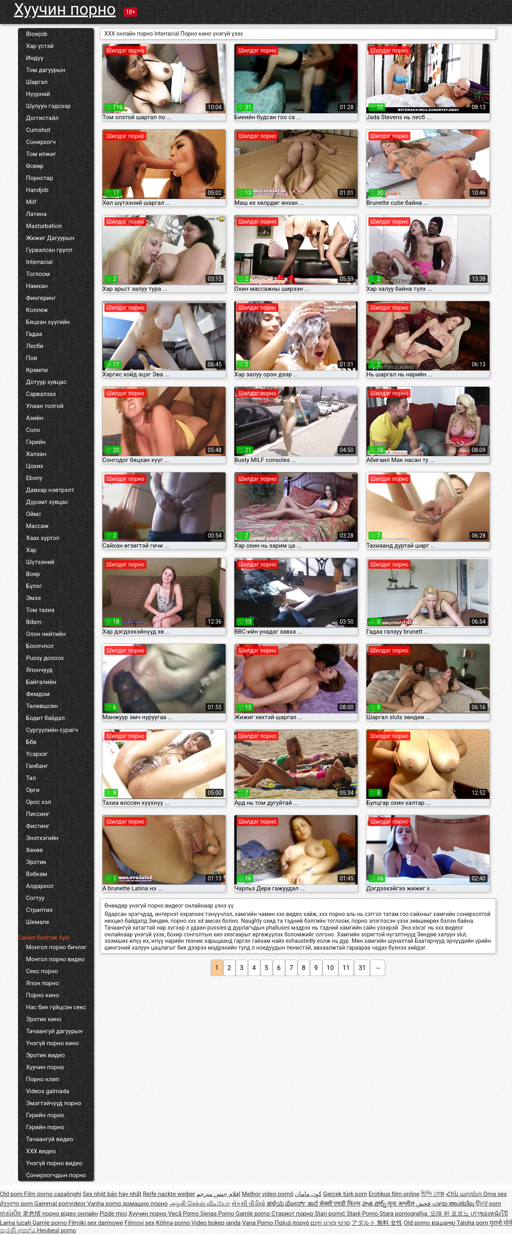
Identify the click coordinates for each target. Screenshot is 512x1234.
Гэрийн (36, 442)
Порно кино (42, 995)
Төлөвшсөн (42, 706)
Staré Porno (363, 1213)
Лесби (34, 346)
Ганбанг (37, 766)
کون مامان (308, 1194)
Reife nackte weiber (169, 1194)
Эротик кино (44, 1019)
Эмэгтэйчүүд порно (53, 1103)
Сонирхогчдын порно (56, 1175)
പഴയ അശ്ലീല (454, 1203)
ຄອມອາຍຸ (444, 1222)
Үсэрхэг (37, 754)
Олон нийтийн (46, 634)
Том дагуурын (45, 70)
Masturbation (44, 226)
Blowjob (36, 34)
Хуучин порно (65, 9)
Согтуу (35, 898)
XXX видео (41, 1151)
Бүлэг (34, 586)
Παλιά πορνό (292, 1222)
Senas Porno (218, 1213)
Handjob (37, 190)
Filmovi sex (139, 1222)
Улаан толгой (45, 406)
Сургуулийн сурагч (52, 730)
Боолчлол (40, 646)
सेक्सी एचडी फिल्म (340, 1203)
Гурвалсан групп (49, 250)
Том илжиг (41, 154)
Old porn (12, 1194)
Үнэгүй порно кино (52, 1043)
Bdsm (34, 622)
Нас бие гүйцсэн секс (56, 1007)
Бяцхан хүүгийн (48, 322)
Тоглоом (38, 274)
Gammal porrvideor (60, 1203)
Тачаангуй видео (49, 1139)
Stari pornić (331, 1213)
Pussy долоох (45, 658)
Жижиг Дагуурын (50, 238)
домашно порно (145, 1203)
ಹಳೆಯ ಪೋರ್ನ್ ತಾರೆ (293, 1203)
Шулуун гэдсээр (48, 106)
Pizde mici (113, 1213)
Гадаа (34, 334)
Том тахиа (40, 610)
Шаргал (37, 82)
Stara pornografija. (405, 1213)
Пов (31, 358)
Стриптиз (39, 910)
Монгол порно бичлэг (56, 947)
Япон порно (42, 983)
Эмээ (33, 598)
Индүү (34, 58)
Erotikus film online (394, 1194)
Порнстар (39, 178)
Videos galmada (47, 1091)
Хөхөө (34, 850)
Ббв (31, 742)
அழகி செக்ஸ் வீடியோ (199, 1203)
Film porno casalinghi (52, 1194)
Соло (33, 430)
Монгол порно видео (55, 959)
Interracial (39, 262)
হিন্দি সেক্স (432, 1194)
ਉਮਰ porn (488, 1203)
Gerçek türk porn (345, 1194)
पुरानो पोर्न (501, 1222)
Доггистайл (42, 118)
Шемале (37, 922)
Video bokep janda (216, 1222)
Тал (31, 778)
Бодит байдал (45, 718)
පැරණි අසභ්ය (18, 1230)
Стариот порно (293, 1213)
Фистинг (38, 826)
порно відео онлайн (70, 1213)
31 (362, 968)
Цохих (34, 466)
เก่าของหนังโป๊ (489, 1213)
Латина (36, 214)
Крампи (37, 370)
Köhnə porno (174, 1222)
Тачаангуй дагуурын (54, 1031)
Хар (31, 550)
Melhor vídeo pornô (268, 1194)
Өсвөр (35, 166)
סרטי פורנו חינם (330, 1222)
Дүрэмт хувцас (47, 502)
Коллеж (37, 310)
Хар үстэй (40, 46)
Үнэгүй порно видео (54, 1163)
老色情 (32, 1213)
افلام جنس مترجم (218, 1194)
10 (330, 968)
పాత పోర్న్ (374, 1203)
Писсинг (38, 814)
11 (346, 968)
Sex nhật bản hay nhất (112, 1194)
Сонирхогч (41, 142)
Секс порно (42, 971)
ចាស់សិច (11, 1213)
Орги (33, 790)
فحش (424, 1203)
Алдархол (40, 886)
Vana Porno (258, 1222)
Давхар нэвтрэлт (50, 490)
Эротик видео (45, 1055)
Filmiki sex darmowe (95, 1222)
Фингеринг (41, 298)
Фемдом (38, 694)
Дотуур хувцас (46, 382)
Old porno (418, 1222)
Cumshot (38, 130)
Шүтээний (40, 562)
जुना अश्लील (401, 1203)
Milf (31, 202)
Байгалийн (41, 682)
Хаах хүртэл (43, 538)
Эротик (36, 862)
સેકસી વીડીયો (248, 1203)
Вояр (33, 574)
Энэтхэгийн (42, 838)
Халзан (36, 454)
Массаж (37, 526)
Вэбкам (36, 874)
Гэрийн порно (45, 1115)
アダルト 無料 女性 (377, 1222)
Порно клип (42, 1079)
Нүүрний (38, 94)
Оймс (33, 514)
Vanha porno (104, 1203)
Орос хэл (38, 802)
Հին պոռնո (464, 1194)
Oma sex (495, 1194)
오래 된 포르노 (450, 1213)
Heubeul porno (56, 1230)
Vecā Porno (184, 1213)
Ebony (34, 478)
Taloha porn (473, 1222)
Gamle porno (253, 1213)
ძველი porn (17, 1203)
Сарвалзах (41, 394)
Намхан (37, 286)
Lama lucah (16, 1222)
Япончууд (39, 670)
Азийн (34, 418)
